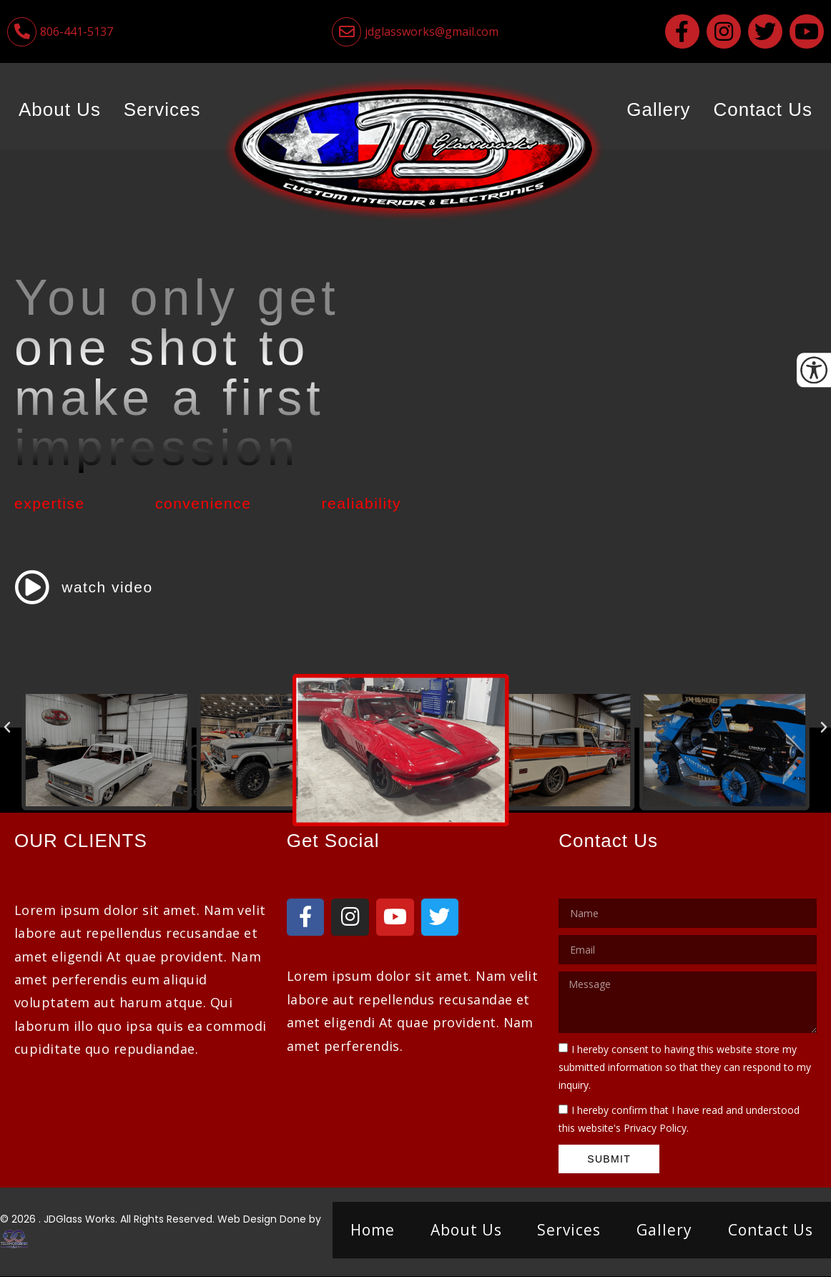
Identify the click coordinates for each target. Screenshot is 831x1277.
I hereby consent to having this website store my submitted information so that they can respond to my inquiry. (685, 1067)
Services (162, 109)
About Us (60, 109)
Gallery (658, 109)
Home (372, 1230)
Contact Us (762, 109)
